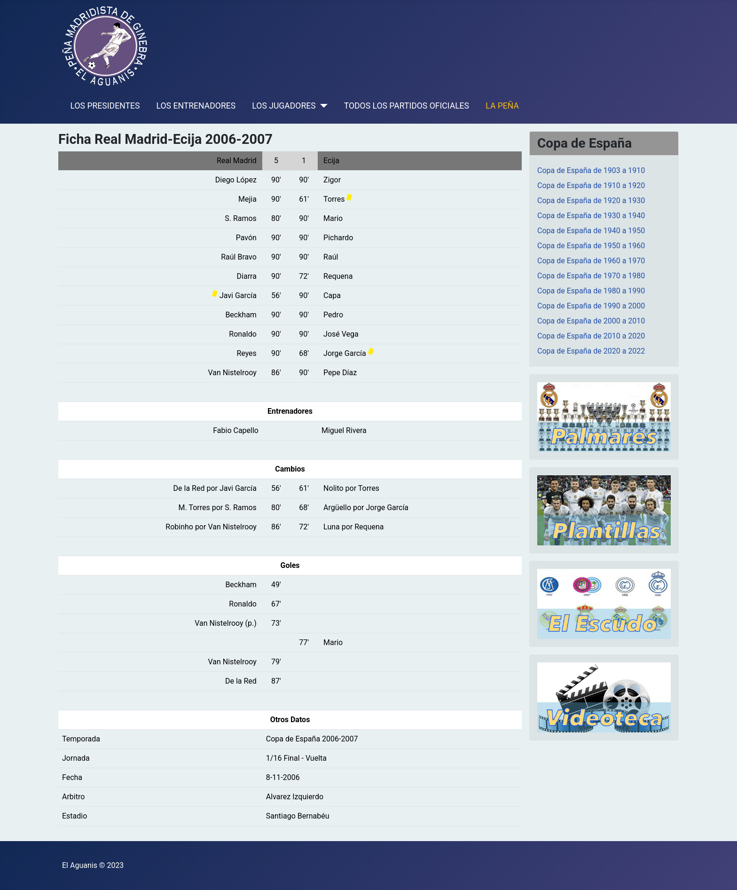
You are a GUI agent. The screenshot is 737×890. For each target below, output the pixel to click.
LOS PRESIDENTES (105, 105)
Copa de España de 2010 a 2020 (591, 335)
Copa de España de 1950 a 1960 (591, 245)
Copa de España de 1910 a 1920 (591, 185)
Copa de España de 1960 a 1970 (591, 260)
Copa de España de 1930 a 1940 (591, 215)
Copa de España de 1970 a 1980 (591, 275)
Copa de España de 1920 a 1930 (591, 200)
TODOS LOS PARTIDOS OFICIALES (406, 105)
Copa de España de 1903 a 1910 (591, 170)
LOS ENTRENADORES (196, 105)
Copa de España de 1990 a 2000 (591, 305)
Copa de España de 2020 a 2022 (591, 351)
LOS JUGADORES (283, 105)
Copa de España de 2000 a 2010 (591, 320)
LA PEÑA (502, 105)
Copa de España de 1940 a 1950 (591, 230)
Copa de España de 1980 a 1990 (591, 290)
